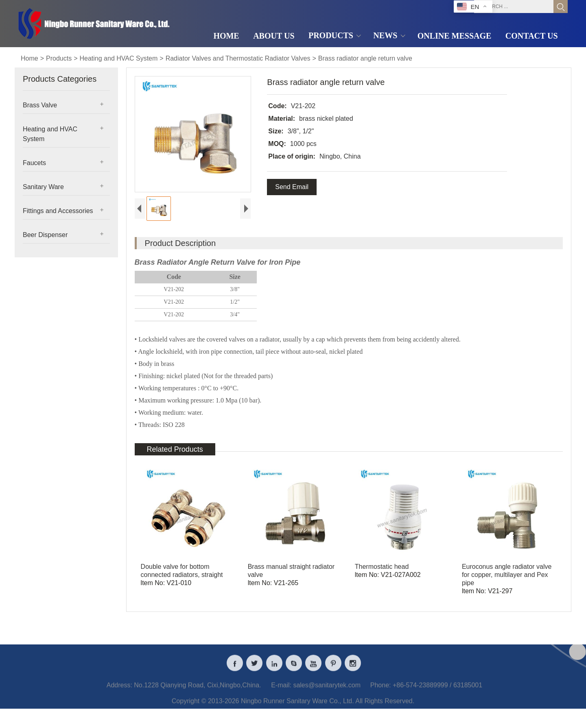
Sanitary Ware (43, 186)
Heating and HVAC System (119, 58)
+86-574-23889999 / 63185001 (437, 689)
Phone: (380, 689)
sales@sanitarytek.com (327, 689)
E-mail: (281, 689)
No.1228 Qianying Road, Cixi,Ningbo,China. (197, 689)
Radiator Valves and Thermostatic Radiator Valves (238, 58)
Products (59, 58)
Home (29, 58)
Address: (119, 689)
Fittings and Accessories (58, 210)
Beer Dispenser (45, 234)
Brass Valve (40, 105)
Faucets (34, 162)
